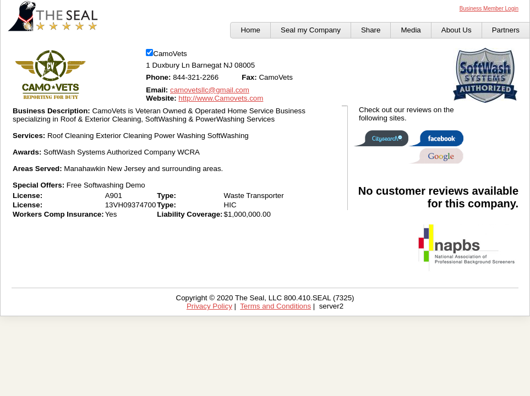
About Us (456, 30)
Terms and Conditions (275, 306)
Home (250, 30)
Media (410, 30)
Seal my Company (311, 30)
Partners (506, 30)
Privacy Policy (209, 306)
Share (371, 30)
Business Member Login (489, 9)
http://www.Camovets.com (220, 98)
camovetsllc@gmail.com (209, 90)
